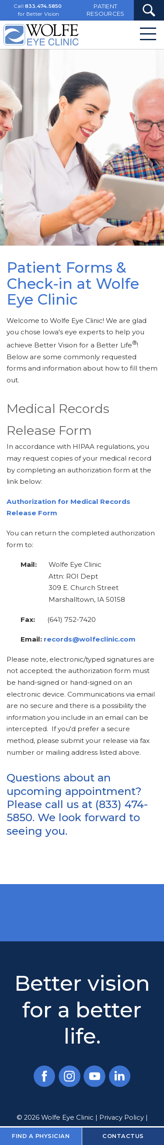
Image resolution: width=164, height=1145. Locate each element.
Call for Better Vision (38, 10)
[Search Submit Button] (149, 10)
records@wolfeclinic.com (90, 639)
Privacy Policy (121, 1117)
